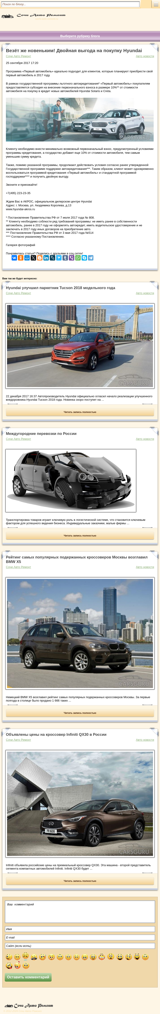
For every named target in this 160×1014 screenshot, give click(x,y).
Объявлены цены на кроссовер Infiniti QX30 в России (56, 734)
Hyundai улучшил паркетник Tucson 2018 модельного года (60, 288)
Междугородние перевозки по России (41, 433)
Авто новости (145, 56)
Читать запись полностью (80, 412)
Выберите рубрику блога (80, 36)
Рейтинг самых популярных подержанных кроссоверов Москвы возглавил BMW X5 (77, 559)
